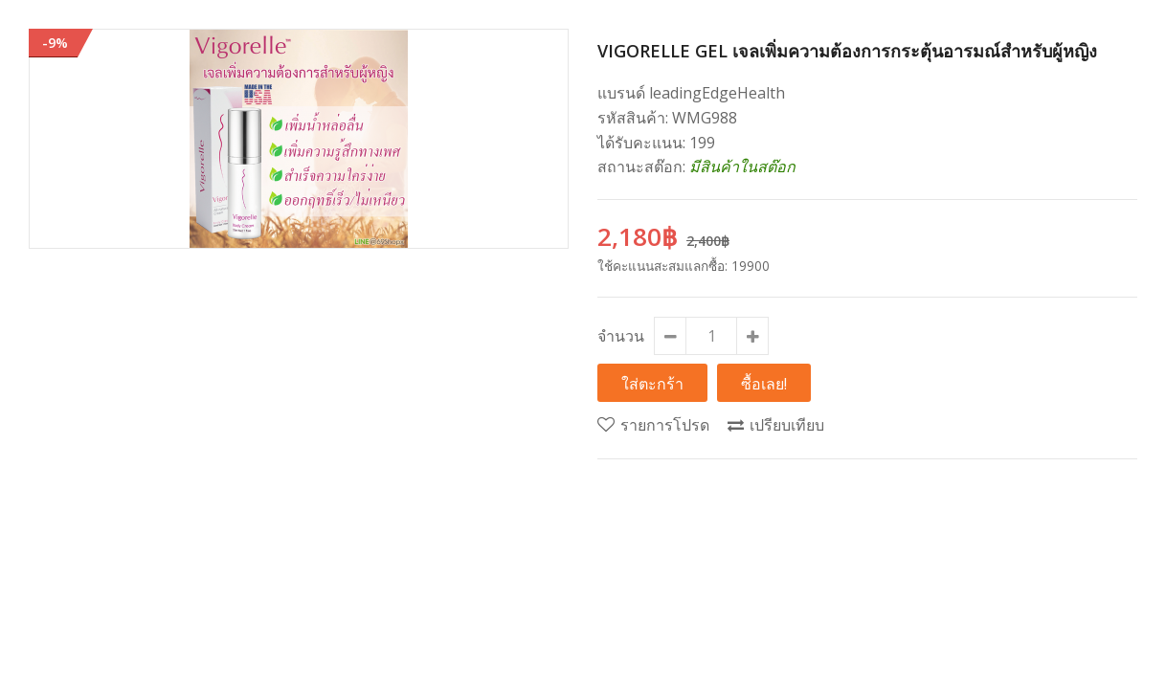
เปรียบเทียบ (787, 424)
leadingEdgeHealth (717, 92)
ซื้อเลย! (764, 383)
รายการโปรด (664, 424)
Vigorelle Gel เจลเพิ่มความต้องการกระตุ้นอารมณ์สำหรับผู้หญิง (847, 50)
